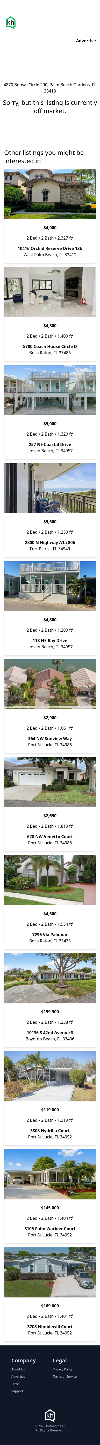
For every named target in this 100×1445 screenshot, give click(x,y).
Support (17, 1391)
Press (15, 1384)
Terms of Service (65, 1377)
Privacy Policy (63, 1369)
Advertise (86, 41)
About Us (18, 1369)
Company (23, 1360)
